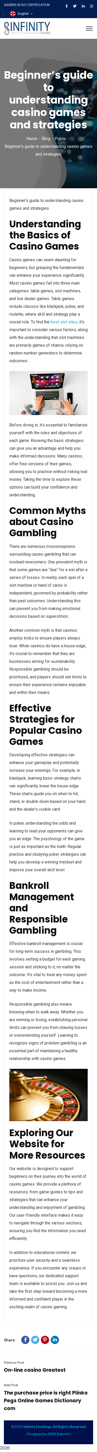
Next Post (11, 1385)
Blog (46, 138)
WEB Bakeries (59, 1434)
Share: (10, 1340)
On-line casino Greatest (35, 1370)
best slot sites (64, 322)
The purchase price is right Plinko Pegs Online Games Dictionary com (46, 1400)
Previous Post (14, 1362)
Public (60, 138)
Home (31, 138)
